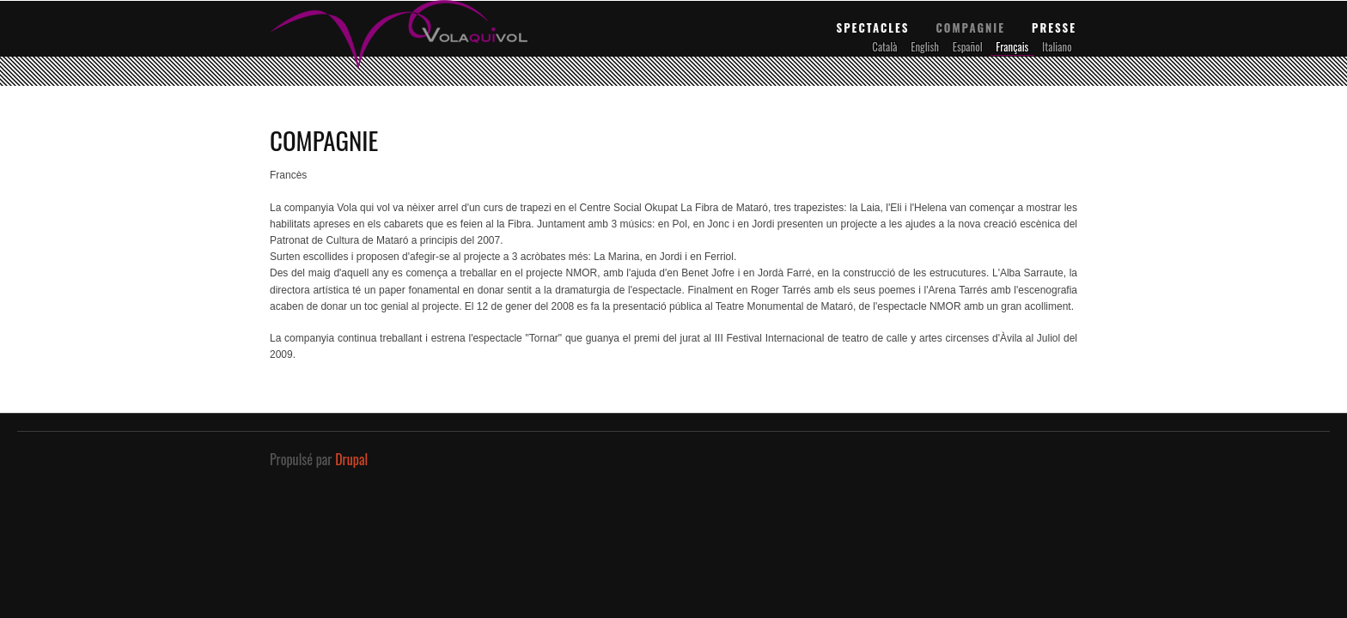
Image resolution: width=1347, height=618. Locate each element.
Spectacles (873, 27)
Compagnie (970, 27)
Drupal (351, 459)
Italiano (1057, 47)
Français (1012, 47)
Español (968, 47)
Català (884, 47)
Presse (1054, 27)
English (925, 47)
